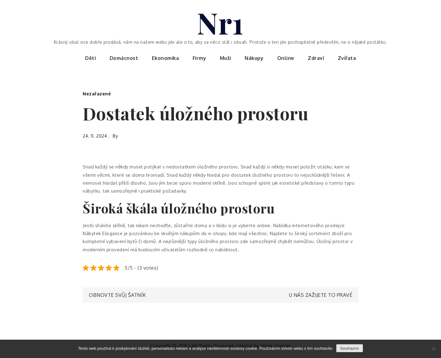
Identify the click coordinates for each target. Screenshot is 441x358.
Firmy (199, 58)
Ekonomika (165, 58)
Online (285, 58)
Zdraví (316, 58)
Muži (225, 58)
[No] (433, 349)
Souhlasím (349, 348)
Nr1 (220, 22)
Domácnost (124, 58)
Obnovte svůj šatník (117, 295)
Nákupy (254, 58)
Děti (90, 58)
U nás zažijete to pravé (320, 295)
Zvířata (347, 58)
